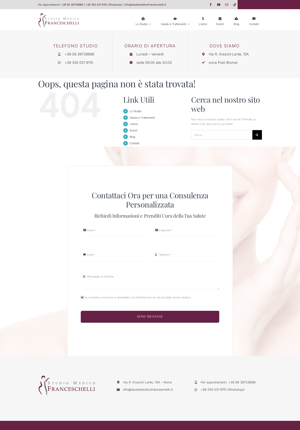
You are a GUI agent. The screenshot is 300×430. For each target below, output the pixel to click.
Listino (134, 124)
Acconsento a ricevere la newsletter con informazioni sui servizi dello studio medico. (137, 297)
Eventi (133, 130)
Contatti (134, 143)
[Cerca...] (221, 135)
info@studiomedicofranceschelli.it (148, 389)
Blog (132, 136)
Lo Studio (136, 111)
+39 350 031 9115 (79, 63)
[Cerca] (257, 135)
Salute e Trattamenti (142, 117)
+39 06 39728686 (80, 54)
